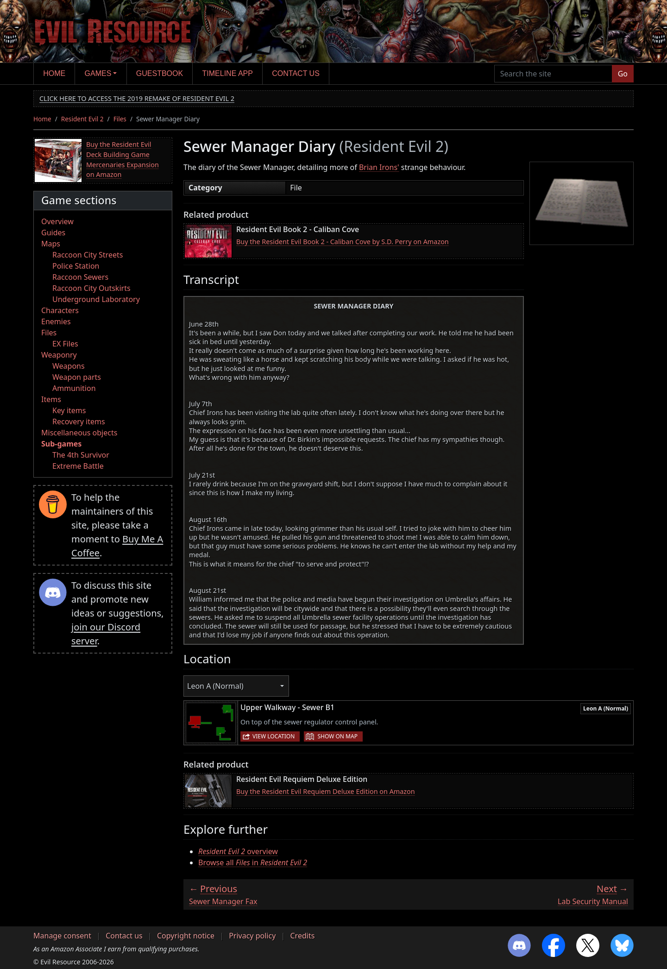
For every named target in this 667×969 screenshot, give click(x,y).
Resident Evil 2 (82, 118)
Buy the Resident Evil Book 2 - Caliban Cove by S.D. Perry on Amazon (342, 241)
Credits (302, 936)
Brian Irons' (379, 167)
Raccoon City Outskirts (91, 288)
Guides (53, 232)
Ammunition (74, 388)
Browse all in (252, 862)
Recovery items (78, 421)
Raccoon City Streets (87, 255)
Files (119, 118)
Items (51, 399)
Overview (57, 221)
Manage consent (62, 936)
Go (623, 74)
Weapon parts (76, 377)
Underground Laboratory (96, 299)
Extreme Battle (78, 466)
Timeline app (227, 73)
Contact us (296, 73)
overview (238, 851)
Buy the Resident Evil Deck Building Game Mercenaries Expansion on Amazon (122, 159)
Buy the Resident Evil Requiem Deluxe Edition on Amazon (325, 791)
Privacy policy (252, 936)
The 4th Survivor (80, 455)
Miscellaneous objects (79, 433)
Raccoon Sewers (80, 277)
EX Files (65, 344)
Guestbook (159, 73)
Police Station (76, 266)
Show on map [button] (337, 736)
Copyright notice (185, 936)
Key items (69, 410)
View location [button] (273, 736)
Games (98, 73)
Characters (60, 310)
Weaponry (59, 355)
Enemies (56, 321)
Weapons (68, 366)
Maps (50, 244)
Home (54, 73)
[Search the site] (553, 73)
